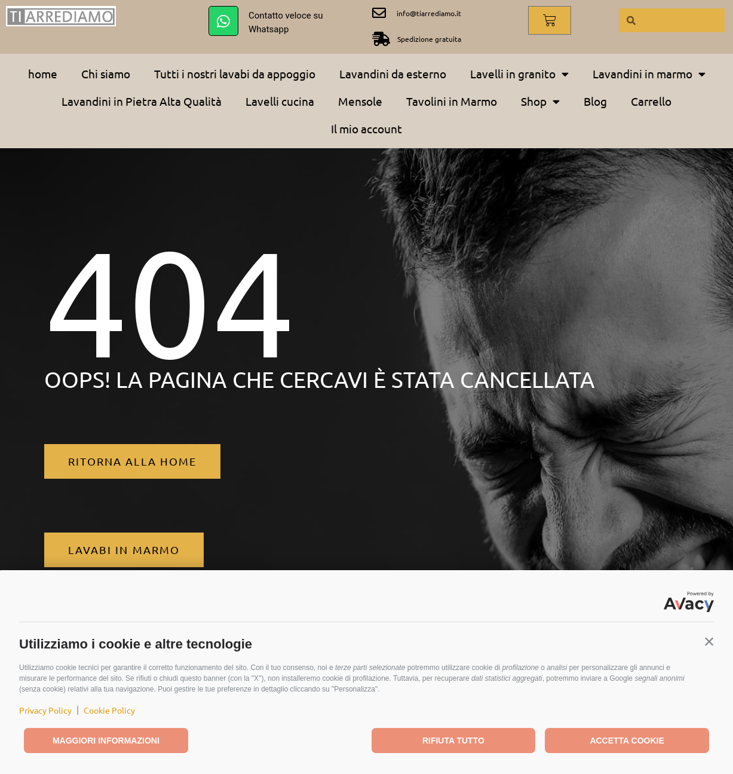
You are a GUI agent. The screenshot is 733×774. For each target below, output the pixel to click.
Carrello (651, 101)
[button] (709, 641)
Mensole (360, 101)
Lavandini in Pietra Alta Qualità (142, 101)
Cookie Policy (109, 710)
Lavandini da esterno (392, 73)
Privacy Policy (45, 710)
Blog (595, 101)
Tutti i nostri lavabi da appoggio (234, 73)
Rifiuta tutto (453, 740)
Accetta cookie (627, 740)
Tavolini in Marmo (451, 101)
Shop (540, 101)
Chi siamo (105, 73)
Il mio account (366, 128)
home (42, 73)
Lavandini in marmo (649, 73)
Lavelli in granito (519, 73)
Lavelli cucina (280, 101)
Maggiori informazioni (106, 740)
